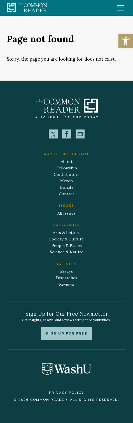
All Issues (66, 213)
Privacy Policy (66, 393)
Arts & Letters (66, 232)
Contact (66, 193)
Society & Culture (66, 239)
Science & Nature (66, 251)
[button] (125, 41)
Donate (67, 187)
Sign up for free (66, 333)
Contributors (67, 174)
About (67, 161)
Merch (66, 180)
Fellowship (66, 167)
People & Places (67, 245)
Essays (66, 271)
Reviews (66, 284)
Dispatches (66, 277)
